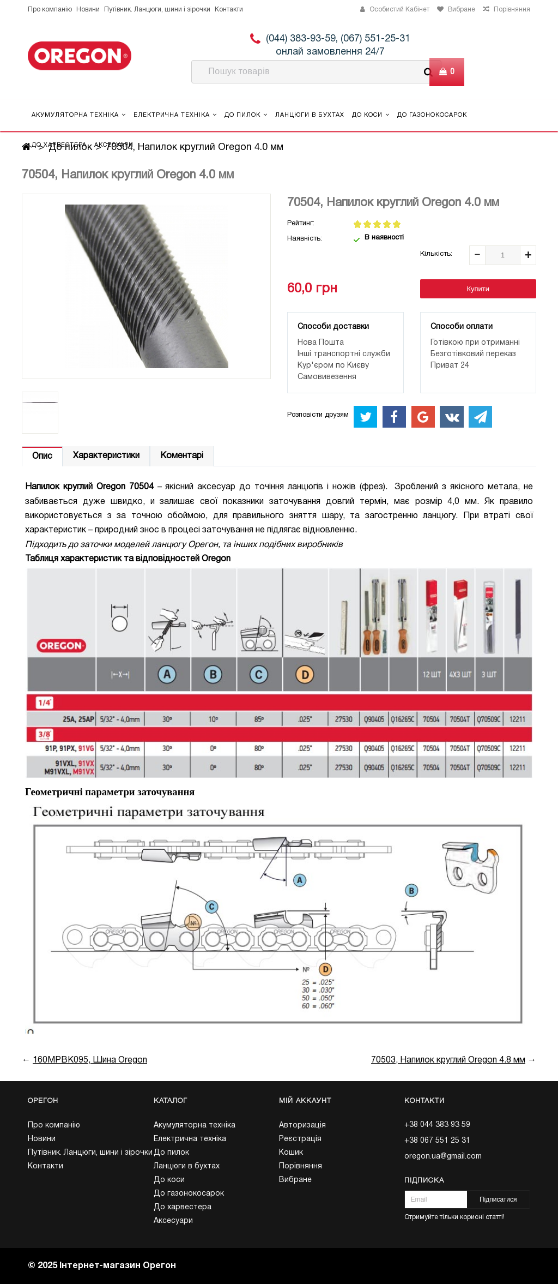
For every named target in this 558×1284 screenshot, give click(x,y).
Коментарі (181, 456)
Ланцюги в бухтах (309, 115)
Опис (42, 456)
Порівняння (300, 1166)
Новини (88, 10)
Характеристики (106, 456)
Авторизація (302, 1125)
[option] (40, 413)
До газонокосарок (432, 115)
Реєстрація (300, 1139)
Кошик (291, 1152)
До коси (371, 115)
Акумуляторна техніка (79, 115)
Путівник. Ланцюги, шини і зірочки (157, 10)
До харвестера (59, 145)
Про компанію (50, 10)
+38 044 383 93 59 (437, 1125)
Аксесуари (114, 145)
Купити (477, 289)
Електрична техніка (175, 115)
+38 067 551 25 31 (437, 1140)
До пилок (246, 115)
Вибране (295, 1180)
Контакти (229, 10)
